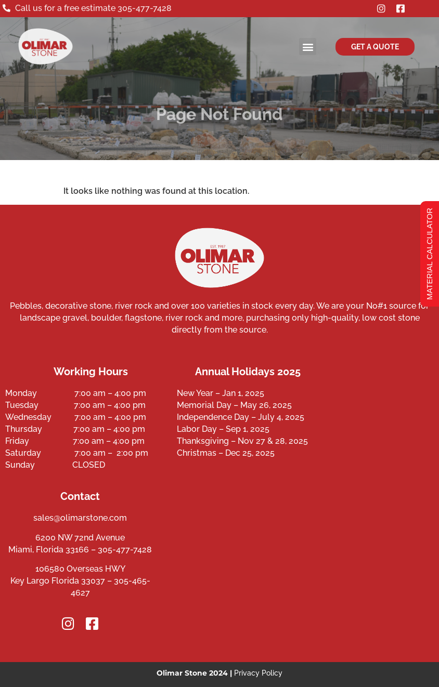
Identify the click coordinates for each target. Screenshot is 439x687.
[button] (307, 46)
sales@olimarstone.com (80, 518)
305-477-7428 (145, 7)
